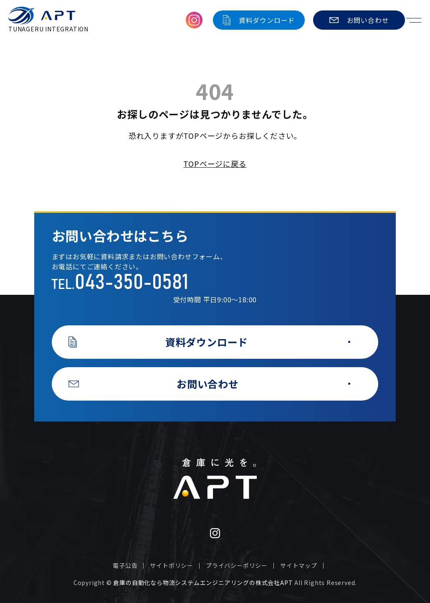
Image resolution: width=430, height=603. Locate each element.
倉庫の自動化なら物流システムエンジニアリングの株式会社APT (203, 582)
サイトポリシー (171, 565)
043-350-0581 (131, 282)
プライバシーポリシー (237, 565)
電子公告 (125, 565)
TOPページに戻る (214, 163)
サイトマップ (298, 565)
